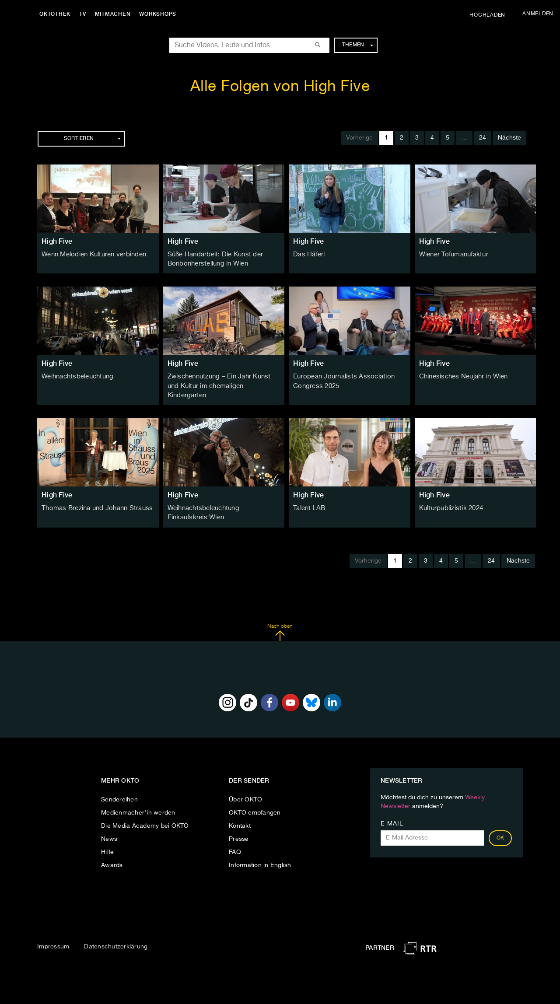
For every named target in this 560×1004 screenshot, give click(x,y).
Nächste (509, 138)
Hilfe (107, 840)
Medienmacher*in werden (138, 801)
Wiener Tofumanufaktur (452, 255)
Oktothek (57, 14)
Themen (357, 45)
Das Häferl (308, 255)
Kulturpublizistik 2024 (449, 497)
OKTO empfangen (255, 801)
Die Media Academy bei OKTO (145, 814)
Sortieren (92, 138)
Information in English (260, 853)
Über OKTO (245, 787)
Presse (239, 827)
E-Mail (392, 811)
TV (84, 14)
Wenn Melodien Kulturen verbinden (92, 255)
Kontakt (240, 814)
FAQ (235, 840)
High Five (57, 241)
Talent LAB (308, 497)
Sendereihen (119, 787)
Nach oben (279, 620)
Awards (112, 853)
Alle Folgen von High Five (280, 86)
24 (482, 138)
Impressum (53, 934)
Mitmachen (115, 14)
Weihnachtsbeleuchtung (76, 376)
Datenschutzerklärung (115, 934)
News (109, 827)
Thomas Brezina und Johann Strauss (95, 497)
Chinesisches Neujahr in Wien (462, 376)
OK (500, 826)
